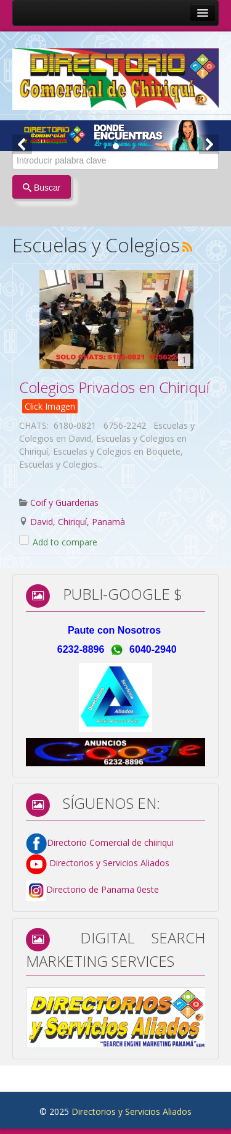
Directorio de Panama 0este (102, 890)
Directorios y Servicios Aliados (97, 863)
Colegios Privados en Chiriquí (114, 387)
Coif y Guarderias (64, 502)
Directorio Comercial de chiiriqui (110, 842)
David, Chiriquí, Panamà (77, 522)
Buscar (41, 187)
